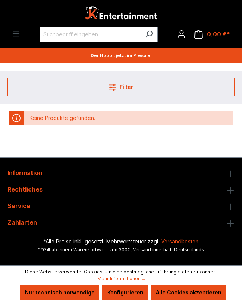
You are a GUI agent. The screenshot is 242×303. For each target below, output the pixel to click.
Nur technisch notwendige (60, 292)
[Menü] (16, 34)
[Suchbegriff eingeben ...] (90, 34)
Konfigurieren (125, 292)
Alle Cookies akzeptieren (188, 292)
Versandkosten (180, 241)
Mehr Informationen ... (121, 278)
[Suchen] (149, 34)
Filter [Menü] (121, 85)
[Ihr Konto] (181, 34)
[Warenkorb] (212, 34)
